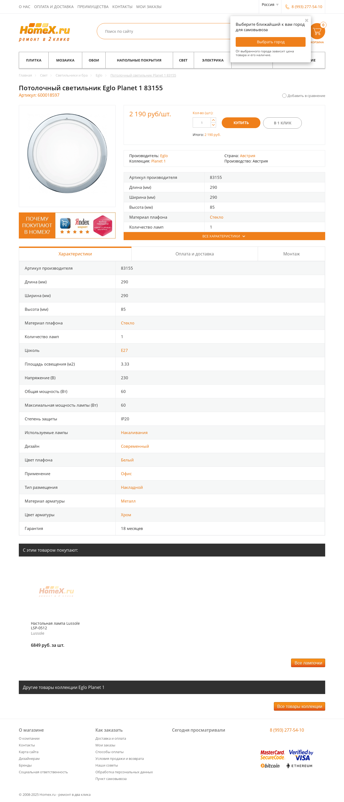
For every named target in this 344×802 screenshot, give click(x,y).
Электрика (213, 60)
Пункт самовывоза (111, 778)
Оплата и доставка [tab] (194, 254)
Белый (127, 460)
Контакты (122, 6)
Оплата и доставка (54, 6)
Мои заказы (149, 6)
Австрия (247, 155)
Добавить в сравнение (306, 95)
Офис (126, 473)
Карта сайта (28, 751)
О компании (29, 738)
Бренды (25, 765)
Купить (241, 122)
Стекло (216, 217)
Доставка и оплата (110, 738)
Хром (126, 514)
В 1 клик (282, 122)
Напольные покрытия (139, 60)
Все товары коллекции (299, 706)
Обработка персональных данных (124, 772)
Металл (128, 501)
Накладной (132, 487)
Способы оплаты (109, 751)
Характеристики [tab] (75, 254)
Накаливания (134, 432)
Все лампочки (308, 663)
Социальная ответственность (43, 772)
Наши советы (106, 765)
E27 (124, 350)
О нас (24, 6)
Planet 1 (158, 161)
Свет (183, 60)
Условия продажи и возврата (119, 758)
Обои (94, 60)
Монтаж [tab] (291, 254)
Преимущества (93, 6)
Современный (135, 446)
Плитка (33, 60)
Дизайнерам (29, 758)
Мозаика (65, 60)
